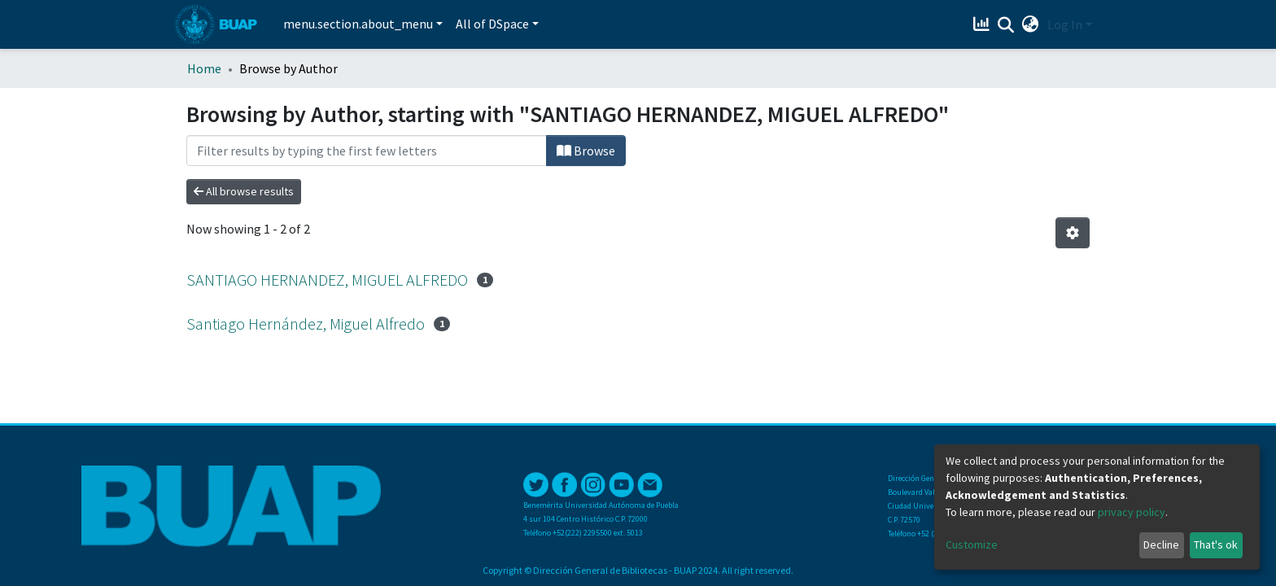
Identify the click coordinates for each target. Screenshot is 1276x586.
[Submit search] (1006, 25)
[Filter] (366, 150)
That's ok (1216, 544)
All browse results (244, 191)
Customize (972, 544)
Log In (1064, 24)
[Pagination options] (1072, 232)
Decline (1161, 544)
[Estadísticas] (983, 24)
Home (204, 68)
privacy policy (1131, 512)
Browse (586, 150)
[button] (1030, 24)
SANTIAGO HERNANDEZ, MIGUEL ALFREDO (327, 279)
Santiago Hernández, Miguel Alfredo (305, 323)
